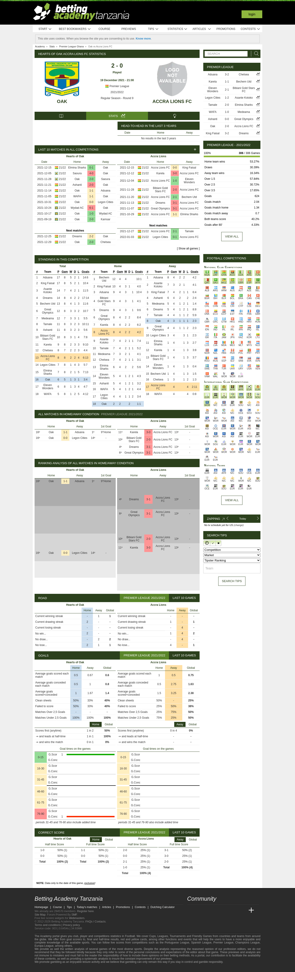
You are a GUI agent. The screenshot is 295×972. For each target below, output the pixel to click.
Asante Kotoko (47, 290)
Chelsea (105, 242)
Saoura (77, 173)
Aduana (105, 190)
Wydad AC (77, 207)
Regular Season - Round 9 (117, 98)
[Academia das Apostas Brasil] (208, 910)
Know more (143, 38)
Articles (201, 29)
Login (251, 14)
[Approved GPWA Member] (62, 968)
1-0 (91, 213)
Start (45, 29)
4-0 (91, 173)
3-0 (175, 173)
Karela (160, 173)
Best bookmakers (75, 29)
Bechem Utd (189, 197)
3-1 (175, 202)
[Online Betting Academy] (217, 910)
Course (104, 29)
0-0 (91, 202)
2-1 (175, 197)
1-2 (227, 97)
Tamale (189, 231)
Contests (250, 29)
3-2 (227, 74)
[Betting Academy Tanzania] (191, 910)
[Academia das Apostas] (200, 910)
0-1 (91, 167)
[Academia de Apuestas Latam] (234, 910)
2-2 (91, 236)
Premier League (117, 86)
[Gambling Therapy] (77, 968)
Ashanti (77, 184)
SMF (74, 914)
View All (232, 500)
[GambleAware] (45, 968)
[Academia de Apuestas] (225, 910)
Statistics (178, 29)
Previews (128, 29)
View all (232, 236)
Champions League (247, 942)
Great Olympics (160, 208)
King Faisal (189, 167)
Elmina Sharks (77, 167)
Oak (62, 101)
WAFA (77, 196)
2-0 (91, 179)
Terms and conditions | (49, 925)
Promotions (225, 29)
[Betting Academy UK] (243, 910)
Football (130, 936)
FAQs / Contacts (96, 921)
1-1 (91, 190)
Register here (85, 911)
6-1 (91, 207)
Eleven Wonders (189, 180)
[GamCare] (71, 968)
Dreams (77, 236)
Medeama (47, 318)
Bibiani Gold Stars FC (160, 189)
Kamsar (105, 219)
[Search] (255, 54)
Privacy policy (71, 925)
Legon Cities (105, 202)
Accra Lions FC (172, 101)
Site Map (40, 914)
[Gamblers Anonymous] (83, 968)
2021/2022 (117, 92)
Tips (153, 29)
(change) (239, 525)
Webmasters (76, 918)
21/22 (62, 167)
